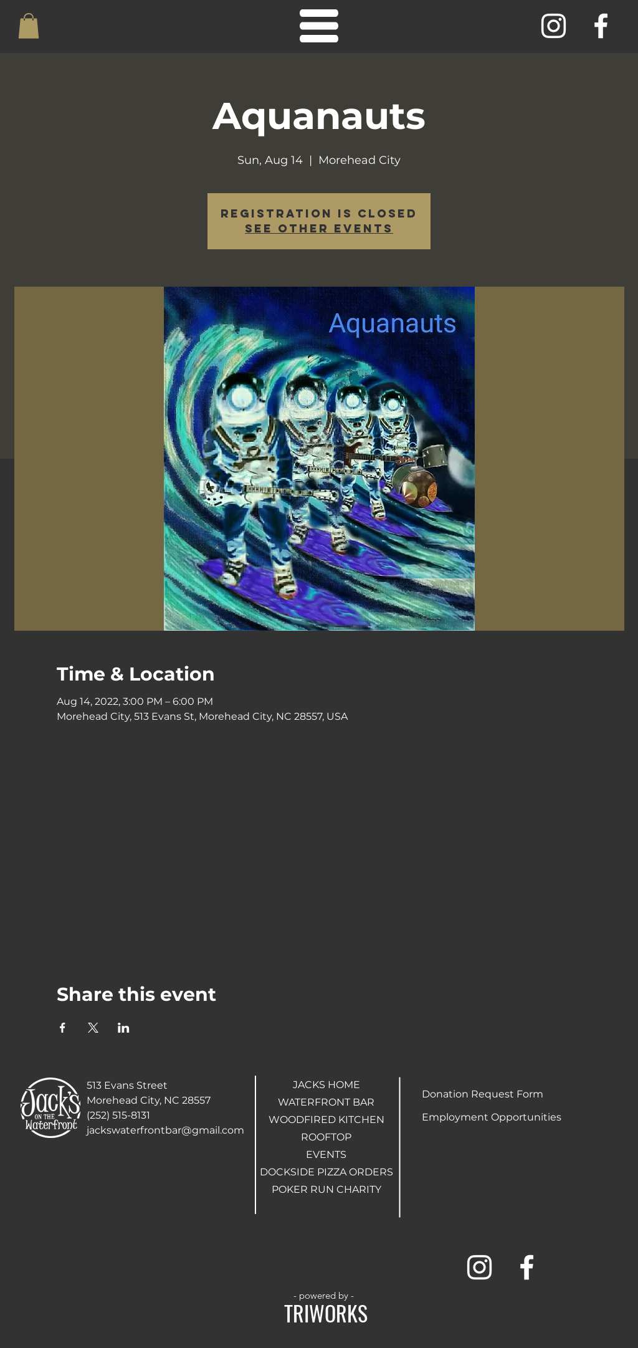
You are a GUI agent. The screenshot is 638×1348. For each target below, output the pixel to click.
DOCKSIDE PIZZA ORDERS (326, 1172)
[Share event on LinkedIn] (124, 1028)
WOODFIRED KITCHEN (326, 1120)
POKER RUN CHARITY (326, 1189)
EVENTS (326, 1154)
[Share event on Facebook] (63, 1028)
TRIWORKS (326, 1313)
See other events (319, 228)
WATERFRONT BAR (326, 1102)
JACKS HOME (326, 1085)
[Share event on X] (93, 1028)
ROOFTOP (326, 1137)
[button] (28, 26)
